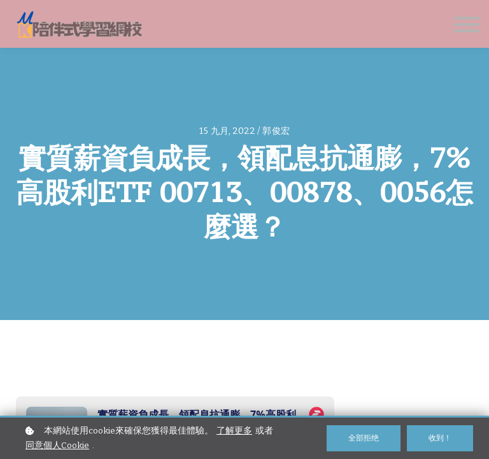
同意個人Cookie (57, 445)
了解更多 (234, 430)
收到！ (440, 437)
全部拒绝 (363, 437)
